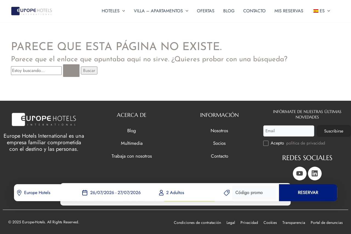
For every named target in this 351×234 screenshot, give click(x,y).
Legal (231, 222)
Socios (219, 142)
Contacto (219, 155)
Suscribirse (333, 130)
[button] (113, 11)
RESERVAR (308, 192)
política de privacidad (306, 143)
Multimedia (132, 142)
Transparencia (293, 222)
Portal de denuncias (327, 222)
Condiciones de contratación (197, 222)
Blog (131, 129)
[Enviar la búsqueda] (71, 70)
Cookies (270, 222)
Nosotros (219, 129)
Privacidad (249, 222)
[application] (122, 11)
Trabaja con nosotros (132, 155)
